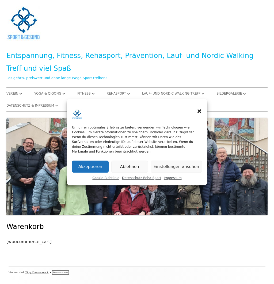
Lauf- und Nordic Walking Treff (171, 93)
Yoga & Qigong (47, 93)
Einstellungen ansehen (176, 166)
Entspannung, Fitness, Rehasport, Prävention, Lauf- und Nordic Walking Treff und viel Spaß (130, 62)
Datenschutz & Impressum (30, 105)
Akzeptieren (90, 166)
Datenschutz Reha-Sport (141, 178)
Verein (12, 93)
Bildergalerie (229, 93)
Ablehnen (129, 166)
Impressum (173, 178)
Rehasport (116, 93)
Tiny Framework (36, 272)
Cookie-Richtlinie (105, 178)
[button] (199, 111)
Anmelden (60, 272)
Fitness (84, 93)
